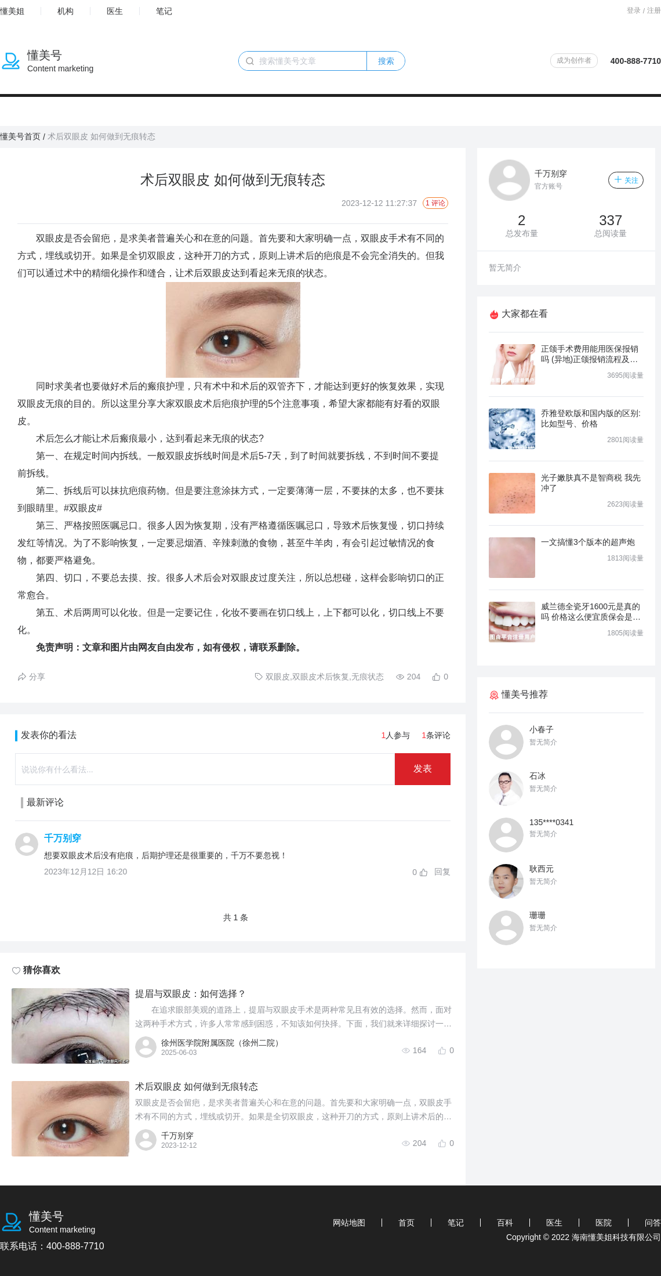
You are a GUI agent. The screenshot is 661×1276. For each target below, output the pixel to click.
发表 (422, 768)
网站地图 (349, 1222)
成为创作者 (574, 60)
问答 (653, 1222)
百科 (505, 1222)
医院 (603, 1222)
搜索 (386, 61)
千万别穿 (62, 838)
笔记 (164, 11)
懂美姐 (12, 11)
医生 (115, 11)
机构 (65, 11)
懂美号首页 (20, 136)
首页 (406, 1222)
